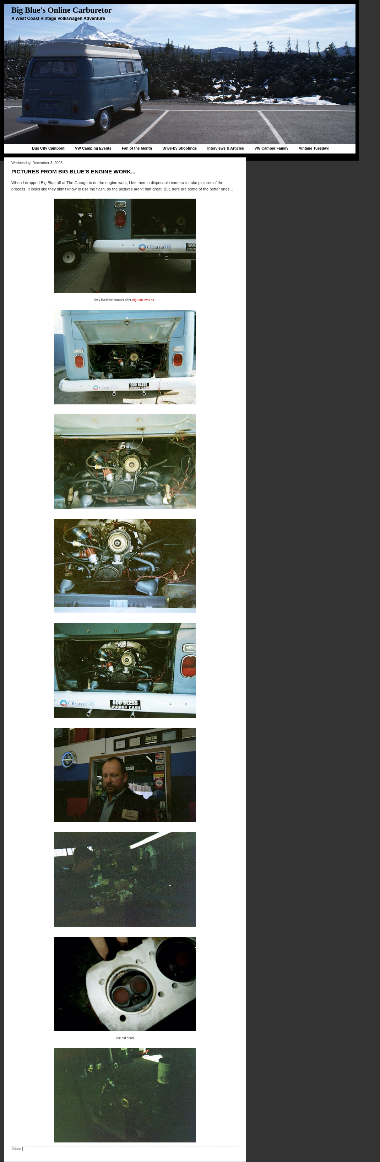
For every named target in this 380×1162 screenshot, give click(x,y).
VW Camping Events (93, 148)
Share (16, 1149)
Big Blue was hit (143, 300)
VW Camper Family (271, 148)
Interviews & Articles (225, 148)
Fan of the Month (137, 148)
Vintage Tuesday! (314, 148)
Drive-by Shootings (179, 148)
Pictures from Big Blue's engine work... (73, 171)
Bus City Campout (48, 148)
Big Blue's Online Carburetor (61, 10)
